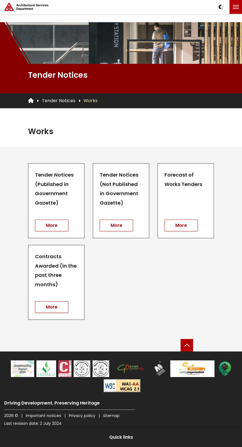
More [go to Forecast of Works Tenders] (181, 225)
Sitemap (111, 415)
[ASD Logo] (26, 7)
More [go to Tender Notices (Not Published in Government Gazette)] (116, 225)
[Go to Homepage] (31, 100)
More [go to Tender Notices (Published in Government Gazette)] (52, 225)
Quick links (121, 437)
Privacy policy (82, 415)
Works (91, 100)
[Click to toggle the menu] (235, 7)
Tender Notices (58, 100)
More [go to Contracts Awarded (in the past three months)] (52, 307)
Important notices (44, 415)
